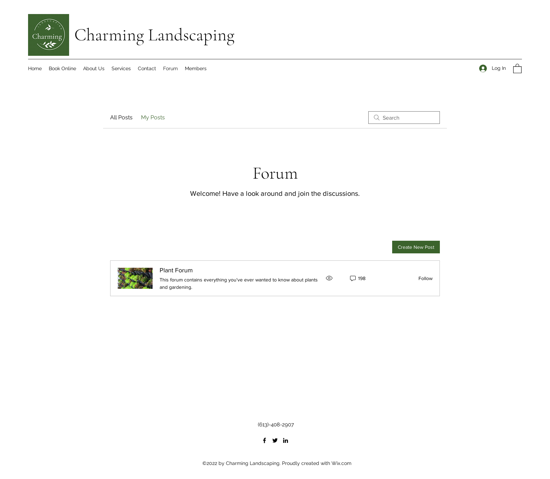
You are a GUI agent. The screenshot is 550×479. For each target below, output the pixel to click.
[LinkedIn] (285, 440)
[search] (404, 117)
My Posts (153, 117)
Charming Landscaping (154, 34)
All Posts (121, 117)
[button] (517, 68)
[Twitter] (275, 440)
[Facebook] (264, 440)
